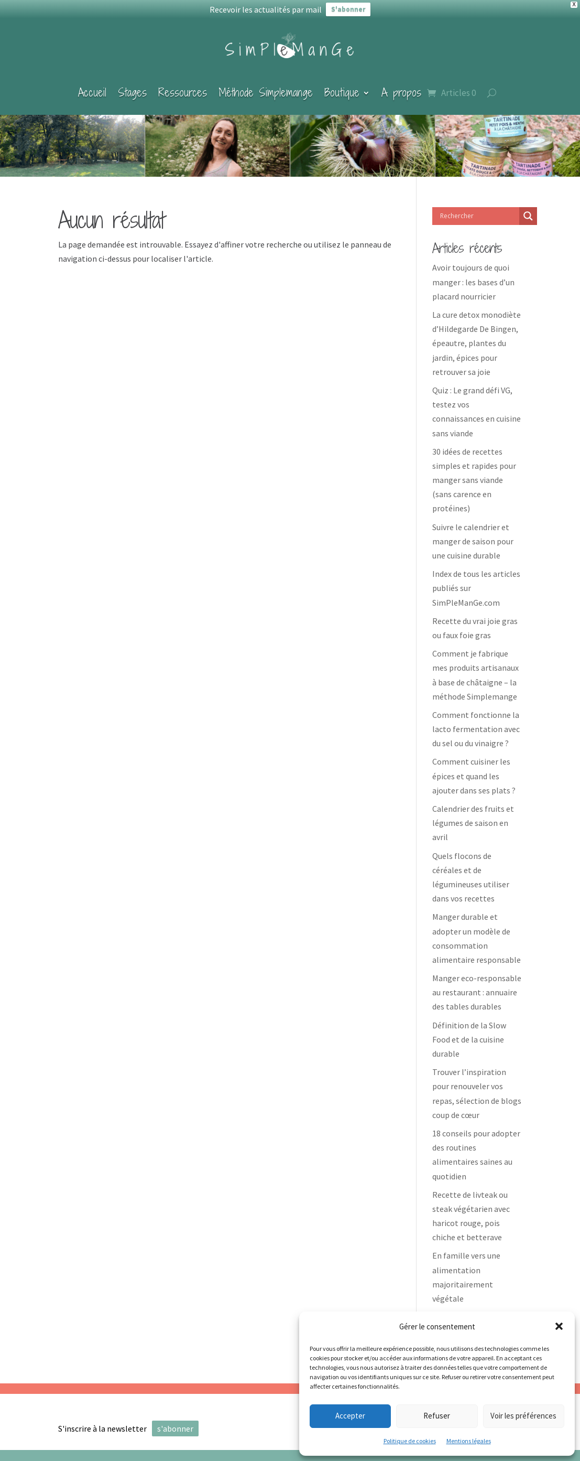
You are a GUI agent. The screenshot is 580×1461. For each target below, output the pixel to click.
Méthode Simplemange (265, 84)
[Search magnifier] (528, 208)
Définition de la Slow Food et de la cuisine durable (469, 1031)
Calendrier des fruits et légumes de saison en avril (473, 814)
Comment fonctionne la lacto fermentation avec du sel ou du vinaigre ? (476, 720)
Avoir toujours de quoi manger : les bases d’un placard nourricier (473, 273)
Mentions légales (468, 1441)
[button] (559, 1326)
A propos (401, 84)
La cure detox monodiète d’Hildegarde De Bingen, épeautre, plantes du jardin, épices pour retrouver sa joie (476, 335)
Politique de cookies (410, 1441)
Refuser (436, 1416)
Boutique (341, 84)
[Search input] (478, 208)
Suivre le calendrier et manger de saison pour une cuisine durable (472, 532)
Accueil (92, 84)
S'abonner (348, 9)
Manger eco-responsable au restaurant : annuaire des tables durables (476, 983)
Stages (132, 84)
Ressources (182, 84)
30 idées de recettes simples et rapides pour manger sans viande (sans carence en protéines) (474, 472)
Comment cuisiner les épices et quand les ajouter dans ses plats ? (474, 767)
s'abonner (175, 1420)
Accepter (350, 1416)
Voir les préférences (523, 1416)
